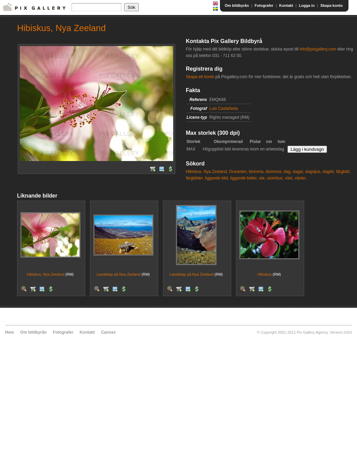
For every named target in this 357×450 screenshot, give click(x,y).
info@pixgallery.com (317, 49)
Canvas (108, 332)
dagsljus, (313, 171)
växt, (289, 178)
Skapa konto (332, 5)
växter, (301, 178)
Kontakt (286, 5)
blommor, (274, 171)
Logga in (307, 5)
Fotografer (264, 5)
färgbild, (343, 171)
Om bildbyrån (237, 5)
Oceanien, (238, 171)
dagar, (298, 171)
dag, (288, 171)
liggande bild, (217, 178)
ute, (262, 178)
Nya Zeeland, (216, 171)
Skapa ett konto (200, 76)
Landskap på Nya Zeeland (118, 274)
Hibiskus (264, 274)
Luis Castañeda (223, 108)
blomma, (257, 171)
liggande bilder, (244, 178)
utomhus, (275, 178)
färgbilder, (195, 178)
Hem (9, 332)
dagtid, (329, 171)
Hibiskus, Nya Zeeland (45, 274)
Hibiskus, (194, 171)
